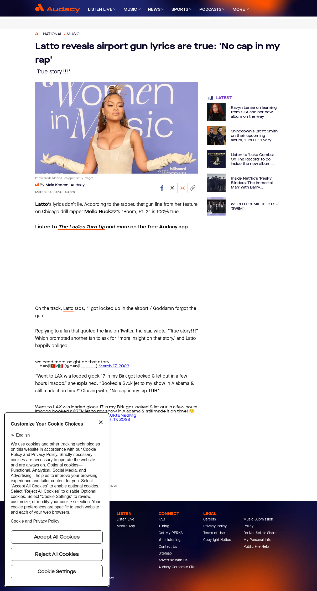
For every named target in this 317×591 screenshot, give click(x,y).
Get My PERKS (171, 532)
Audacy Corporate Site (177, 567)
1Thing (164, 526)
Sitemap (165, 553)
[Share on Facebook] (162, 188)
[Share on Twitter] (172, 188)
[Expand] (114, 9)
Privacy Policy (215, 526)
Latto (68, 308)
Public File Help (256, 546)
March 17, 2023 (113, 366)
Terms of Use (214, 532)
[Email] (182, 188)
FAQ (162, 519)
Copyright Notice (217, 539)
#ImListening (169, 539)
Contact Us (168, 546)
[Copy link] (193, 188)
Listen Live (125, 519)
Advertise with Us (173, 560)
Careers (209, 519)
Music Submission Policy (258, 523)
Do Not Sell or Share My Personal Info (260, 536)
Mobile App (126, 526)
